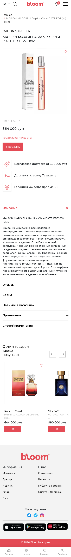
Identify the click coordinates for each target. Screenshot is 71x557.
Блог (5, 498)
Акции (6, 492)
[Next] (62, 354)
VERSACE (54, 411)
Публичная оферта (50, 485)
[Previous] (52, 354)
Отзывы (35, 284)
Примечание (35, 315)
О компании (45, 473)
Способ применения (35, 325)
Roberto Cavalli (13, 411)
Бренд (35, 295)
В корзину (12, 146)
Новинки (8, 485)
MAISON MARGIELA (16, 31)
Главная (7, 15)
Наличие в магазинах (35, 305)
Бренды (7, 479)
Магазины (9, 473)
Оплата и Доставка (50, 492)
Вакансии (44, 479)
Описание (35, 208)
